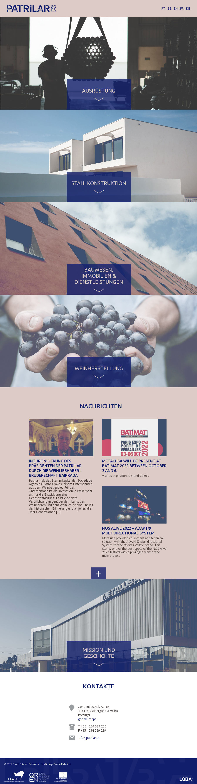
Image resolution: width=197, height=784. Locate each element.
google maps (87, 719)
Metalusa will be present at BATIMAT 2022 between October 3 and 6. (134, 466)
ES (169, 8)
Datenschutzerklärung (40, 764)
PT (163, 8)
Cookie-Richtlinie (62, 764)
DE (188, 8)
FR (182, 8)
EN (176, 8)
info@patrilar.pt (88, 738)
